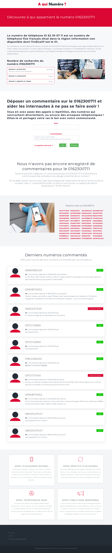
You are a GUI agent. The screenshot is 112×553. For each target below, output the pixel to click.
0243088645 (87, 218)
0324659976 (64, 228)
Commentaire (56, 134)
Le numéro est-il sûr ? (44, 145)
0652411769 (97, 216)
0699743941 (64, 221)
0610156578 (86, 221)
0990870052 (33, 289)
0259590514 (98, 226)
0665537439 (33, 308)
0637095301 (64, 213)
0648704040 (98, 238)
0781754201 (97, 228)
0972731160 (33, 375)
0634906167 (64, 231)
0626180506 (64, 218)
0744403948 (87, 216)
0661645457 (87, 213)
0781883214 (64, 236)
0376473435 (87, 233)
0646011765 (97, 213)
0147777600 (64, 211)
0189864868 (75, 226)
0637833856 (87, 226)
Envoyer (74, 145)
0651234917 (75, 218)
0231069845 (86, 231)
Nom (56, 123)
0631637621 (75, 211)
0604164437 (75, 236)
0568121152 (86, 236)
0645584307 (98, 211)
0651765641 (75, 228)
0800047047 (34, 413)
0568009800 (75, 238)
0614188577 (75, 221)
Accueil (12, 533)
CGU (10, 536)
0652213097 (86, 223)
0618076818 (64, 216)
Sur (63, 145)
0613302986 (75, 233)
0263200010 (64, 223)
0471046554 (98, 223)
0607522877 (75, 231)
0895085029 (33, 270)
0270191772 (64, 238)
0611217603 (97, 231)
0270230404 (87, 211)
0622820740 (64, 233)
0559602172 (75, 216)
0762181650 (97, 236)
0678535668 (75, 213)
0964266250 (33, 358)
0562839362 (87, 228)
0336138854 (98, 221)
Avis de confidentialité (17, 539)
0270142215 (97, 233)
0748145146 (98, 218)
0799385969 (87, 238)
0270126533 (64, 226)
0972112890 (33, 325)
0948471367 (75, 223)
